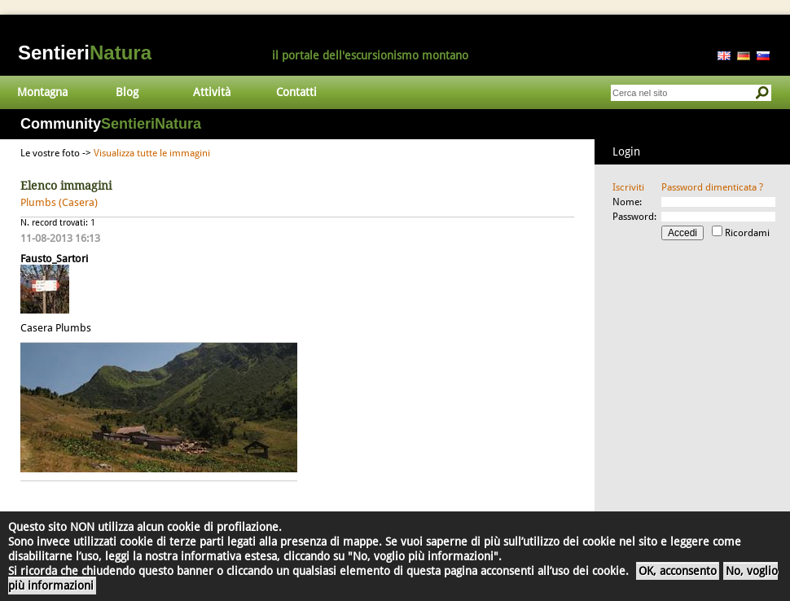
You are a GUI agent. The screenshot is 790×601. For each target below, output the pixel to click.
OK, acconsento (678, 570)
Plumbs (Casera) (59, 202)
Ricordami (747, 233)
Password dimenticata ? (712, 187)
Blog (127, 92)
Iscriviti (628, 187)
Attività (211, 92)
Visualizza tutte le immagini (152, 153)
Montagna (42, 92)
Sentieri (84, 53)
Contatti (296, 92)
